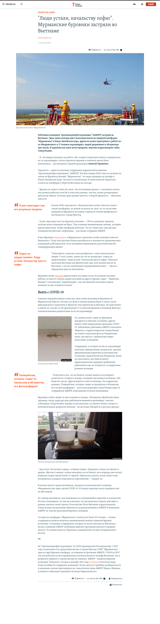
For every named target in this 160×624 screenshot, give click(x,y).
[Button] (94, 50)
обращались (60, 237)
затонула (93, 562)
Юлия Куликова (45, 38)
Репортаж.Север (46, 12)
